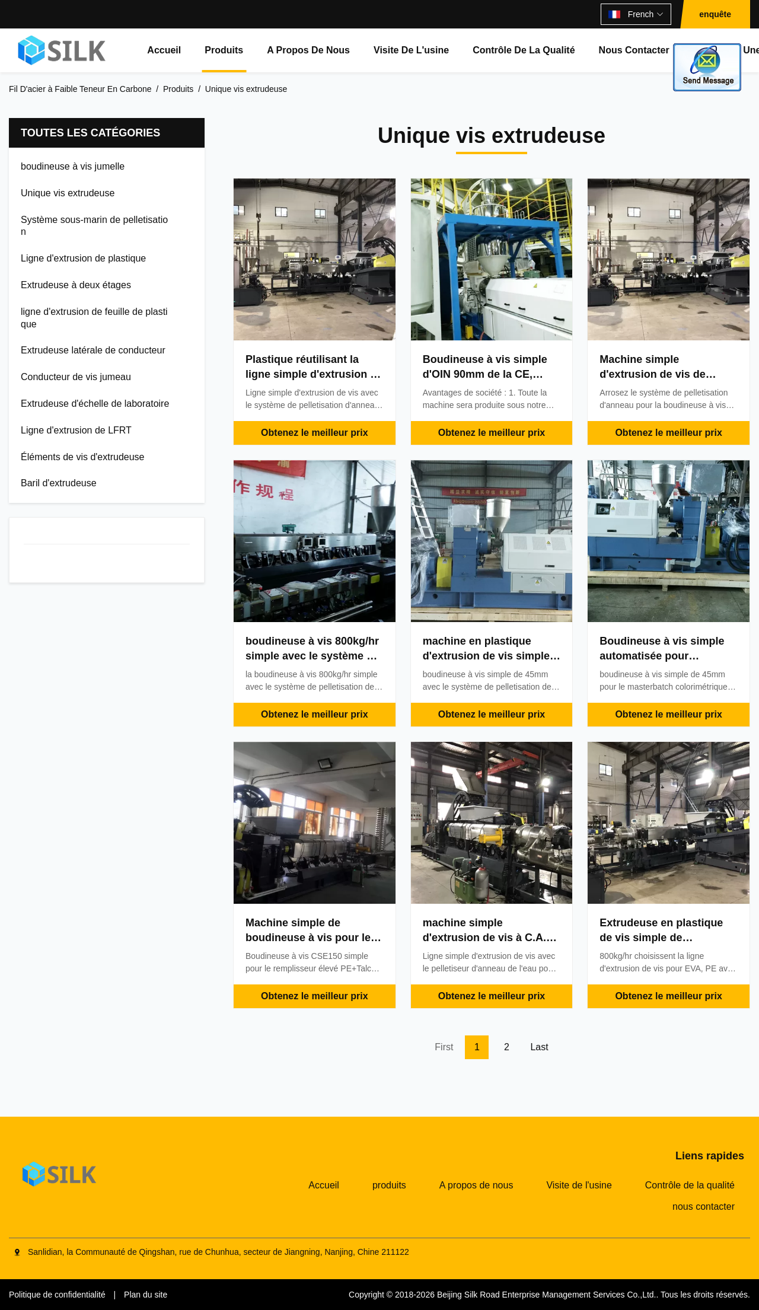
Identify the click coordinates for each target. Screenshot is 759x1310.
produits (224, 50)
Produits (178, 89)
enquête (715, 14)
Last (539, 1047)
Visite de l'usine (411, 50)
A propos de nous (308, 50)
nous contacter (634, 50)
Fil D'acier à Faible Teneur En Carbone (80, 89)
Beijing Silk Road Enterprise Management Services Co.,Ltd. (546, 1294)
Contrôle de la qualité (524, 50)
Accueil (164, 50)
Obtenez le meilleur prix (314, 433)
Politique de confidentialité (57, 1294)
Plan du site (145, 1294)
